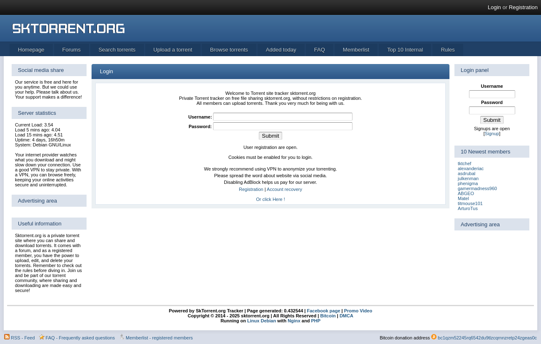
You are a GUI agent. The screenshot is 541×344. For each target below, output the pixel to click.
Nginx (294, 320)
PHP (315, 320)
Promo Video (357, 310)
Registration (523, 7)
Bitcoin (327, 315)
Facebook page (322, 310)
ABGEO (466, 193)
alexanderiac (471, 168)
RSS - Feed (23, 337)
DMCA (346, 315)
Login (494, 7)
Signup (492, 133)
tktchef (464, 163)
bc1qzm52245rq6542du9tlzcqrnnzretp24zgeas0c (487, 337)
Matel (463, 198)
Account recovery (284, 189)
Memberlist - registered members (159, 337)
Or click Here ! (270, 199)
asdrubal (466, 173)
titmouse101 (470, 203)
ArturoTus (468, 208)
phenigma (468, 183)
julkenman (468, 178)
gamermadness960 (477, 188)
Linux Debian (261, 320)
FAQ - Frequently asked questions (80, 337)
